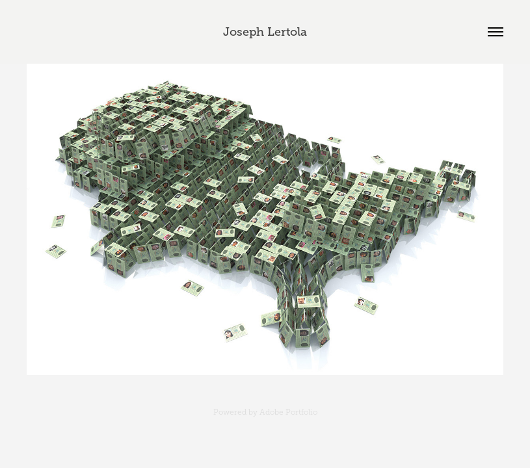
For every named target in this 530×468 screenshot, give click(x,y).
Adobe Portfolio (288, 412)
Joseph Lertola (265, 31)
